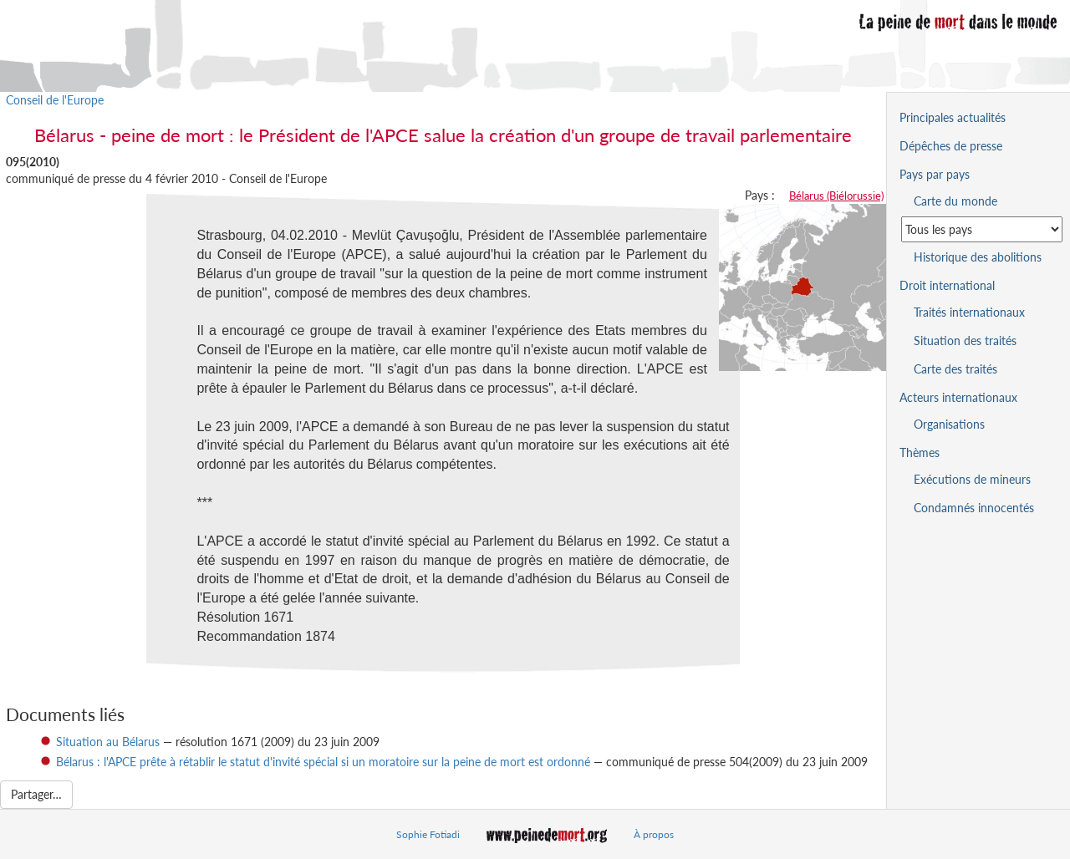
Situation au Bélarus (108, 741)
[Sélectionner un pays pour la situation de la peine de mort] (981, 229)
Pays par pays (934, 174)
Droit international (947, 285)
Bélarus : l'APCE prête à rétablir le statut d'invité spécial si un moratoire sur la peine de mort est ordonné (323, 762)
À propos (654, 834)
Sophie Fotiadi (428, 834)
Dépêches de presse (950, 146)
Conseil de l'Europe (55, 100)
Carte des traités (955, 369)
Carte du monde (955, 201)
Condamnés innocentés (974, 508)
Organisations (949, 424)
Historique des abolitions (978, 257)
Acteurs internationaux (958, 397)
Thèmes (919, 452)
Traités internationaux (969, 312)
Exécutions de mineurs (972, 479)
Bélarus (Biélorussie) (836, 195)
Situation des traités (965, 340)
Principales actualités (952, 117)
